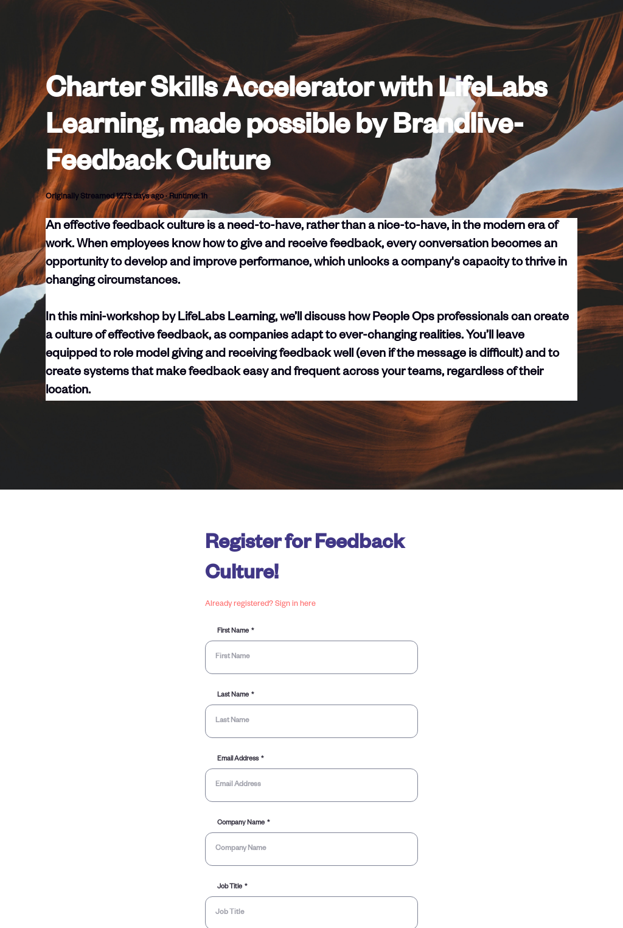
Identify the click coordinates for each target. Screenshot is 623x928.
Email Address (238, 759)
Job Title (229, 887)
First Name (233, 631)
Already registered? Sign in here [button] (260, 604)
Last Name (233, 695)
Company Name (241, 823)
